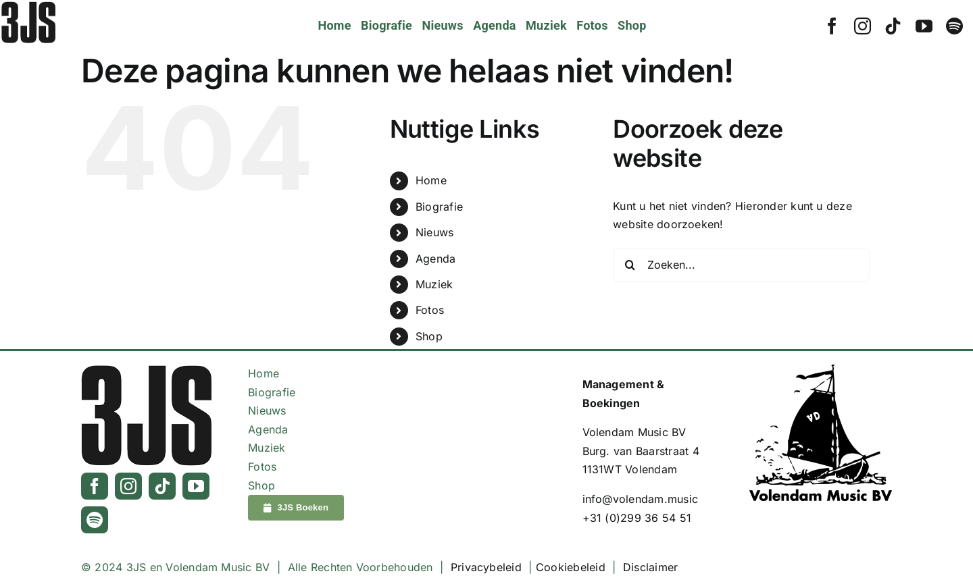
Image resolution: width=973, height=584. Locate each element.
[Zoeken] (630, 265)
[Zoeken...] (741, 265)
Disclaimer (650, 567)
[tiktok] (892, 26)
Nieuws (434, 232)
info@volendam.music (640, 499)
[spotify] (954, 26)
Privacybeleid (486, 567)
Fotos (430, 310)
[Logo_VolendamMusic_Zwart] (820, 370)
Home (431, 180)
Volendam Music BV (634, 432)
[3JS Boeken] (296, 508)
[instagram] (862, 26)
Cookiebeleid (570, 567)
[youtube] (924, 26)
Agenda (435, 258)
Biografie (439, 206)
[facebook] (832, 26)
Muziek (434, 284)
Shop (429, 336)
